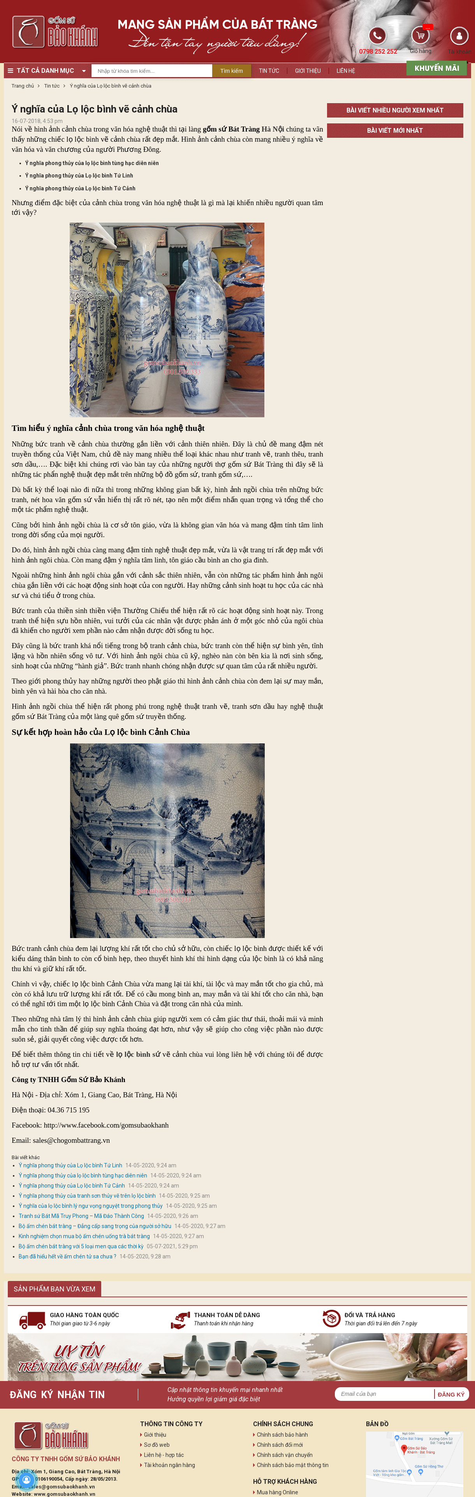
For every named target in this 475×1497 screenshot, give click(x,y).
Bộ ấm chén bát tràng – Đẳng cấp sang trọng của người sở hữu (95, 1226)
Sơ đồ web (157, 1445)
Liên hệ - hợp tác (164, 1455)
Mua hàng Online (277, 1492)
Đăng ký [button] (451, 1394)
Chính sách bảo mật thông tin (293, 1465)
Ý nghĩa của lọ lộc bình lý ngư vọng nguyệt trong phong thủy (91, 1206)
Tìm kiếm (231, 71)
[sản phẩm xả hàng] (435, 67)
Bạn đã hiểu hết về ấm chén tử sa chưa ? (67, 1256)
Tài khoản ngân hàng (169, 1465)
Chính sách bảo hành (282, 1435)
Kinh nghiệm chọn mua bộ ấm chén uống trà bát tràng (84, 1236)
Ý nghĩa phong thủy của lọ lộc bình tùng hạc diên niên (92, 163)
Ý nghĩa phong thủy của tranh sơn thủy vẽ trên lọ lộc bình (87, 1196)
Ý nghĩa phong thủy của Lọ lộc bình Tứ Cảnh (80, 188)
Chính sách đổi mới (280, 1445)
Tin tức (269, 71)
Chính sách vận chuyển (285, 1455)
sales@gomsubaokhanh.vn (61, 1487)
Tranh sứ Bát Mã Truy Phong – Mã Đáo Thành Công (81, 1216)
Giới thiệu (308, 71)
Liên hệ (346, 71)
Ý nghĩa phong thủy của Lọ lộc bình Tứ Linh (79, 175)
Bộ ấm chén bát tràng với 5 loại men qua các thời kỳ (81, 1246)
